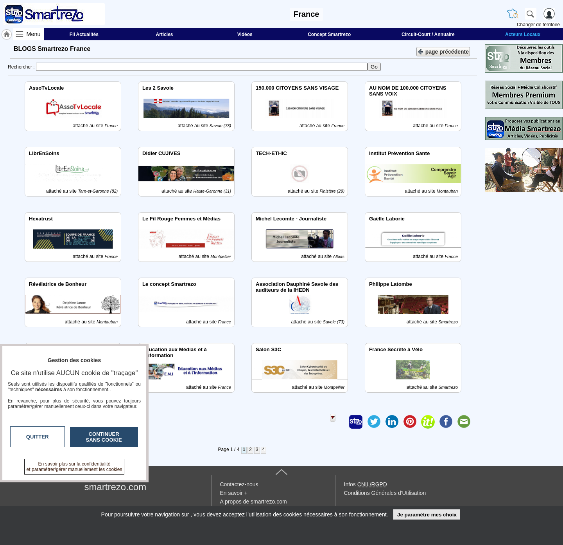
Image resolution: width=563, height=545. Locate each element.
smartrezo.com (115, 487)
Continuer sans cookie (104, 437)
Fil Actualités (84, 34)
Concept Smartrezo (329, 34)
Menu (34, 34)
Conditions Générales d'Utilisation (385, 493)
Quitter (37, 437)
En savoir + (233, 493)
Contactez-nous (239, 484)
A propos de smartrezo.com (253, 501)
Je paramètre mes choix (427, 515)
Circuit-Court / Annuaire (428, 34)
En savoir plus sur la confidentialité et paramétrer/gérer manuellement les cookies (74, 466)
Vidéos (245, 34)
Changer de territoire (538, 24)
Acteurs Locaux (522, 34)
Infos (365, 484)
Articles (164, 34)
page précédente (443, 51)
